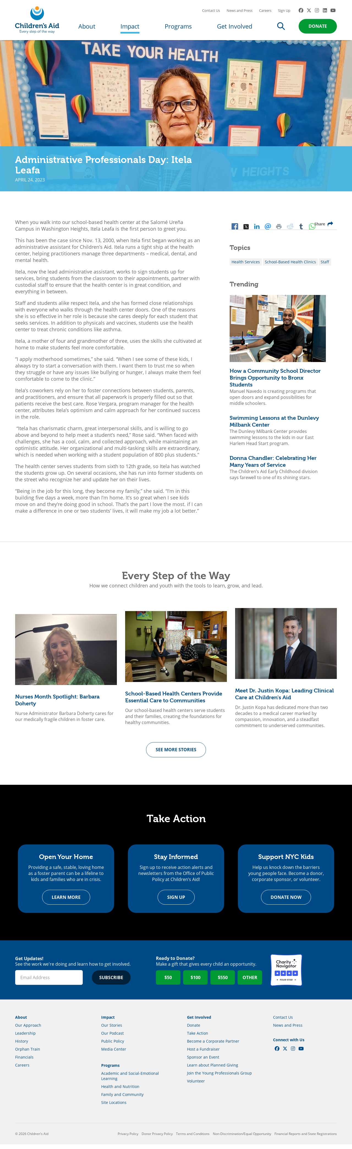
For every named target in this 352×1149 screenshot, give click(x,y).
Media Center (113, 1053)
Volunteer (196, 1085)
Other (250, 982)
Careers (265, 12)
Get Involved (234, 28)
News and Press (239, 12)
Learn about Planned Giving (212, 1069)
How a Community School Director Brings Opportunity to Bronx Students (275, 381)
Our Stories (111, 1029)
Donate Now (286, 902)
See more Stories (176, 753)
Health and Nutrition (120, 1091)
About (86, 28)
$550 (223, 982)
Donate (318, 28)
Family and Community (122, 1099)
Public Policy (112, 1045)
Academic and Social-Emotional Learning (130, 1080)
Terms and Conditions (193, 1138)
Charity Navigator (286, 975)
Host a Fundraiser (203, 1053)
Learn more (66, 902)
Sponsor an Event (203, 1061)
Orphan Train (27, 1053)
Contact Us (211, 12)
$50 (168, 982)
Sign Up (284, 12)
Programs (178, 28)
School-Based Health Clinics (290, 265)
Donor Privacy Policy (157, 1138)
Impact (129, 28)
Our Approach (28, 1029)
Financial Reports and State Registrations (305, 1138)
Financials (24, 1061)
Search (281, 28)
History (21, 1045)
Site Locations (114, 1107)
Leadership (25, 1037)
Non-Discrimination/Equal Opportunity (242, 1138)
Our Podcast (112, 1037)
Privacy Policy (128, 1138)
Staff (325, 265)
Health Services (246, 265)
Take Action (197, 1037)
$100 (195, 982)
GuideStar (321, 975)
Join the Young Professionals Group (219, 1077)
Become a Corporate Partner (213, 1045)
